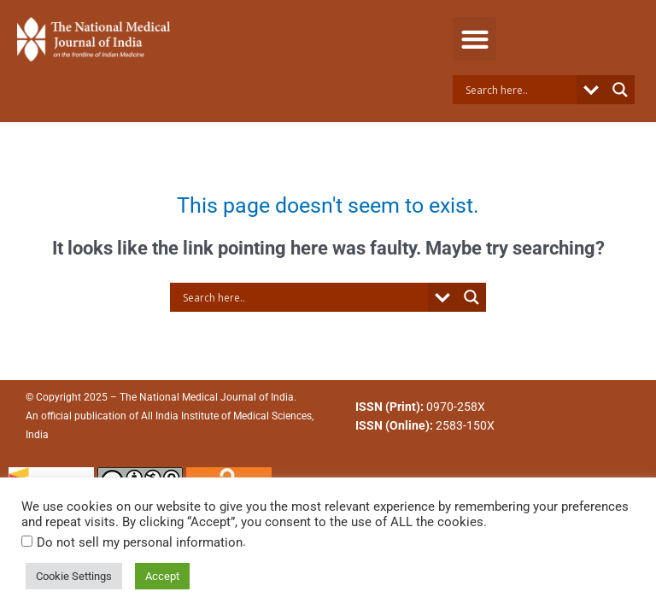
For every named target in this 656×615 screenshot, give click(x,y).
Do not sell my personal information (140, 542)
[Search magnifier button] (620, 89)
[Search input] (518, 89)
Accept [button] (162, 576)
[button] (474, 39)
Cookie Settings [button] (74, 576)
